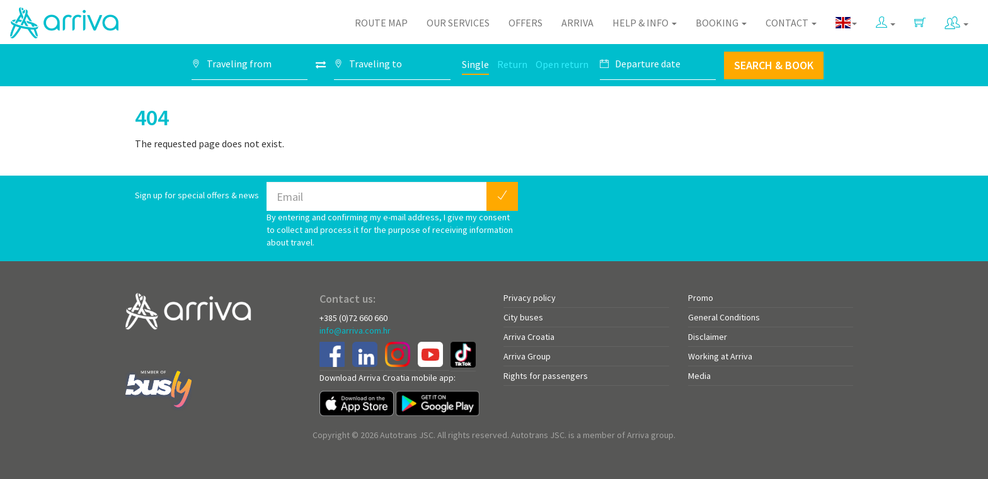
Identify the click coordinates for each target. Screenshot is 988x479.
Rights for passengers (545, 375)
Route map (381, 22)
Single (475, 64)
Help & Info (644, 22)
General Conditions (724, 317)
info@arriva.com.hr (355, 330)
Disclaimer (707, 336)
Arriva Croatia (528, 336)
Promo (700, 297)
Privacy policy (529, 297)
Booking (721, 22)
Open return (562, 64)
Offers (525, 22)
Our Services (458, 22)
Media (699, 375)
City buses (523, 317)
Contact (791, 22)
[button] (885, 20)
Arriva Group (527, 356)
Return (512, 64)
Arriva (577, 22)
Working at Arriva (720, 356)
